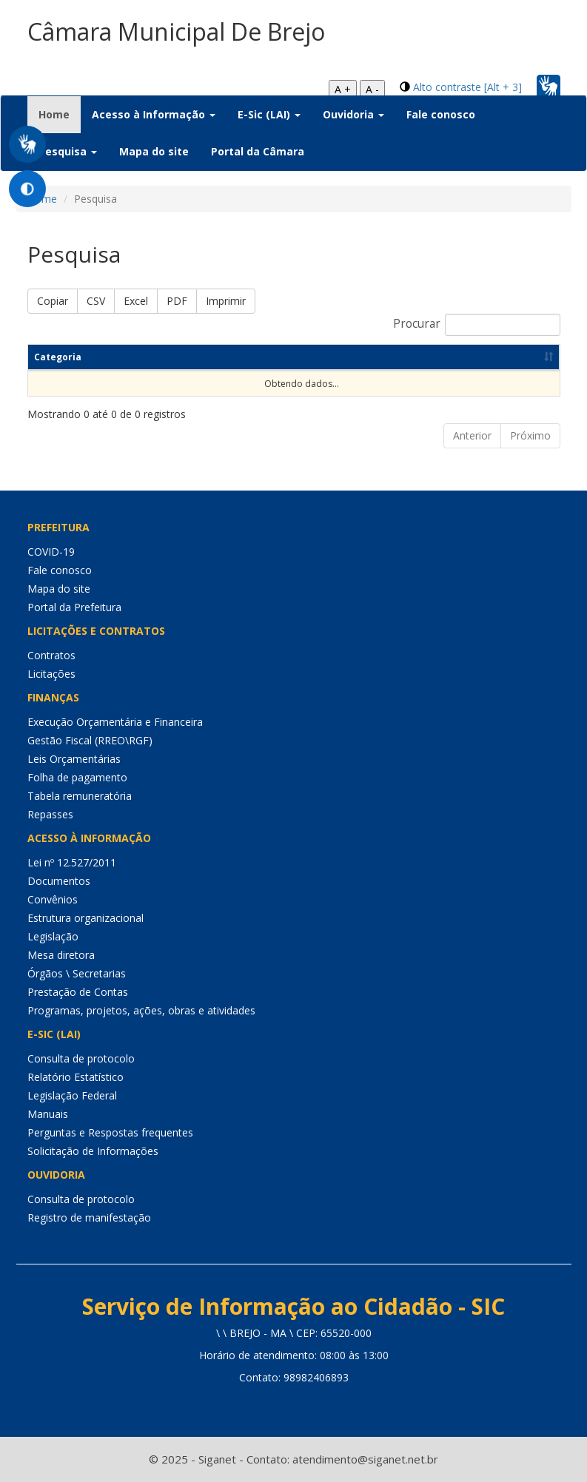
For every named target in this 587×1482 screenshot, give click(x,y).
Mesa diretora (61, 955)
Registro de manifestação (89, 1217)
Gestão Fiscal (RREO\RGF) (89, 740)
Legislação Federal (72, 1095)
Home (59, 114)
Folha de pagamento (77, 777)
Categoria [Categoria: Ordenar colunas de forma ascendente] (57, 357)
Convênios (52, 899)
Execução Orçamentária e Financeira (115, 722)
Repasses (50, 814)
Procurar (476, 325)
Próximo (530, 435)
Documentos (58, 881)
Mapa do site (154, 151)
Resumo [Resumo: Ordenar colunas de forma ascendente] (331, 357)
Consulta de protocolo (81, 1058)
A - (372, 89)
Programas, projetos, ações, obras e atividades (141, 1010)
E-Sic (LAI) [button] (269, 114)
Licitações (51, 674)
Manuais (47, 1114)
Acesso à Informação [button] (153, 114)
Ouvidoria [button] (353, 114)
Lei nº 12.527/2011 (71, 862)
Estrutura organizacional (85, 918)
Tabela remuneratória (79, 796)
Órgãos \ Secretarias (76, 973)
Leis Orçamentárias (74, 759)
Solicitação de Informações (92, 1151)
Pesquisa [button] (67, 151)
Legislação (52, 936)
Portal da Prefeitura (74, 607)
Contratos (51, 655)
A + (343, 89)
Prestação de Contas (77, 992)
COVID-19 (51, 552)
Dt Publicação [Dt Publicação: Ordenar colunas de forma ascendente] (411, 357)
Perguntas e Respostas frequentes (110, 1132)
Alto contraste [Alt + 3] (467, 87)
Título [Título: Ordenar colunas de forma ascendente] (124, 357)
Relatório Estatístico (75, 1077)
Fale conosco (440, 114)
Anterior (472, 435)
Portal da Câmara (257, 151)
